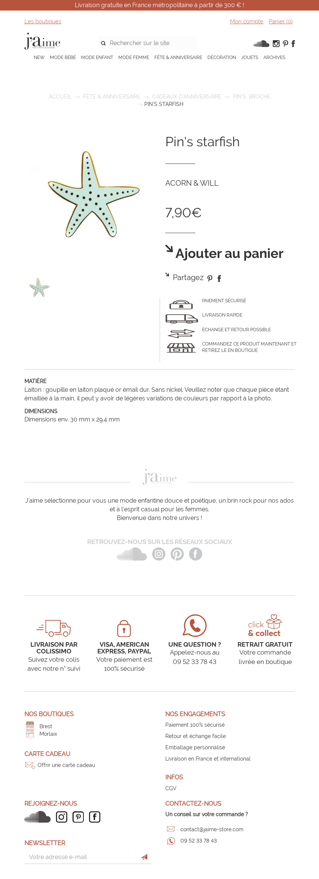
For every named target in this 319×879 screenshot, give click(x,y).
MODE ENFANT (97, 57)
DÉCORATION (221, 57)
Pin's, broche (252, 97)
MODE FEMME (133, 57)
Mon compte (246, 21)
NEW (39, 57)
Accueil (60, 97)
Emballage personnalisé (195, 747)
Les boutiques (42, 21)
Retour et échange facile (195, 736)
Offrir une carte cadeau (66, 765)
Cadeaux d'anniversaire (186, 97)
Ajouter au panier (228, 253)
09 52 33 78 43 (198, 841)
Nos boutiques (49, 714)
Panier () (281, 21)
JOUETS (249, 57)
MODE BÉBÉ (63, 57)
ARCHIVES (274, 57)
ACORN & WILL (192, 183)
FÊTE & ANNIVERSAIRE (178, 57)
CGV (171, 788)
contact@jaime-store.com (211, 829)
